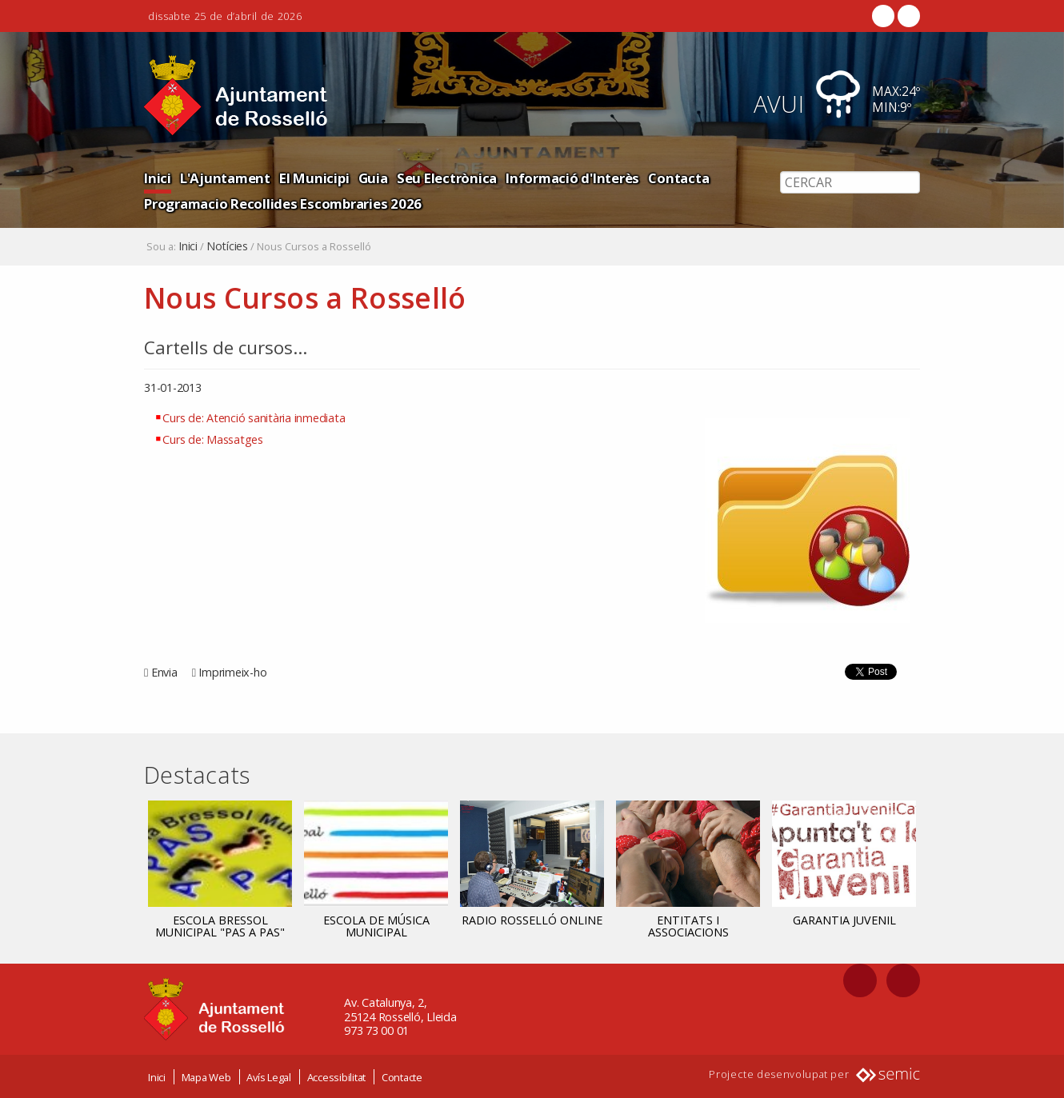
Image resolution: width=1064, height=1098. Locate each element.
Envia (164, 672)
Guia (373, 178)
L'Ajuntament (225, 178)
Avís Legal (268, 1076)
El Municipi (314, 178)
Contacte (402, 1076)
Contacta (678, 178)
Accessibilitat (336, 1076)
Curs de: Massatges (212, 439)
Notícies (227, 246)
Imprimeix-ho (232, 672)
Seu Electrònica (447, 178)
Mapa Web (206, 1076)
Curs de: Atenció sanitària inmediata (253, 417)
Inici (157, 178)
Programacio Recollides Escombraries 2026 (283, 203)
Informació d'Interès (572, 178)
